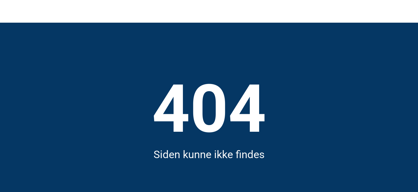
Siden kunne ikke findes (209, 154)
